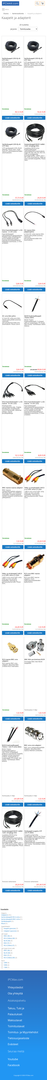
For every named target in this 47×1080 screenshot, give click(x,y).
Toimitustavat (16, 1026)
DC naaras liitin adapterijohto (29, 231)
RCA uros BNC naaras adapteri (32, 574)
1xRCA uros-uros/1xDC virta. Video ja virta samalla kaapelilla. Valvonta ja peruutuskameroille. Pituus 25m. (34, 495)
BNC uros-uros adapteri (32, 745)
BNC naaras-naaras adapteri (12, 488)
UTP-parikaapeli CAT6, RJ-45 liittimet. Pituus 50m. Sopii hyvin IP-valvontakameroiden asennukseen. (12, 150)
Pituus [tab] (3, 960)
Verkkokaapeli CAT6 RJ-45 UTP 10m (33, 59)
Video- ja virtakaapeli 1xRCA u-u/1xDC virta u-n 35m (12, 574)
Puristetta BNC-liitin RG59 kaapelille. (33, 662)
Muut (4, 923)
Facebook (14, 1065)
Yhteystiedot (15, 987)
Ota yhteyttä (15, 993)
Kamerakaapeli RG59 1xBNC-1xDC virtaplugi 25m (12, 832)
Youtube (13, 1059)
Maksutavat (15, 1020)
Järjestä (13, 29)
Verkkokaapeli (7, 921)
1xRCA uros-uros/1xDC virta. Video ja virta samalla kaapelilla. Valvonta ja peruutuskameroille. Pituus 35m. (12, 580)
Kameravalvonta (18, 13)
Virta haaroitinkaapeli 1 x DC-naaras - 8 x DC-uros (12, 403)
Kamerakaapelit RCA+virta (11, 917)
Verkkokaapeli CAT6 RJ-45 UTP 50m (11, 145)
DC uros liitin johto (9, 316)
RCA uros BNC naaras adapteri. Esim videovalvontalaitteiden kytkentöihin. (32, 579)
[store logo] (13, 3)
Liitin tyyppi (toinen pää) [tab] (8, 948)
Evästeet (13, 1044)
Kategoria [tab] (3, 913)
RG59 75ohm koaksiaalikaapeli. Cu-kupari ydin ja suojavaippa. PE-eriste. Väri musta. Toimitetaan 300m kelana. (34, 323)
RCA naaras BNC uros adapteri (10, 660)
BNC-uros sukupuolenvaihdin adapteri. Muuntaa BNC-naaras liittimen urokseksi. (34, 748)
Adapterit (6, 915)
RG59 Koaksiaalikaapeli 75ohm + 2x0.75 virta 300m (11, 746)
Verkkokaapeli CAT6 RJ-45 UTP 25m (11, 59)
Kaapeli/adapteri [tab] (5, 926)
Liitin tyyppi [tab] (4, 934)
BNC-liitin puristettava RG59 (34, 659)
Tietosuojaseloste (18, 1038)
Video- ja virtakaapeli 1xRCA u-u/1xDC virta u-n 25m (34, 488)
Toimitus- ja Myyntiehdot (23, 1032)
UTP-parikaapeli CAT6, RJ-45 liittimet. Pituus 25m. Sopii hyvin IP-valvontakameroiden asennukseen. (12, 64)
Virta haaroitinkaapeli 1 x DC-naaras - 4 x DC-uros (34, 403)
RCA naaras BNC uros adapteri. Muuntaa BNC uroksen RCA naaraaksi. (10, 664)
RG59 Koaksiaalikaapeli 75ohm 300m (32, 317)
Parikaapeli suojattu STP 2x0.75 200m (33, 832)
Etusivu (6, 13)
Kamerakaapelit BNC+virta (11, 919)
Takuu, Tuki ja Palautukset (16, 1011)
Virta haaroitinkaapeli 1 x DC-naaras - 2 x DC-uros (12, 231)
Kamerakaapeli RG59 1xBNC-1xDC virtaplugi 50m (34, 145)
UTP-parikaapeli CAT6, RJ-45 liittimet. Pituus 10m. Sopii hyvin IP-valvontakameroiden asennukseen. (34, 64)
